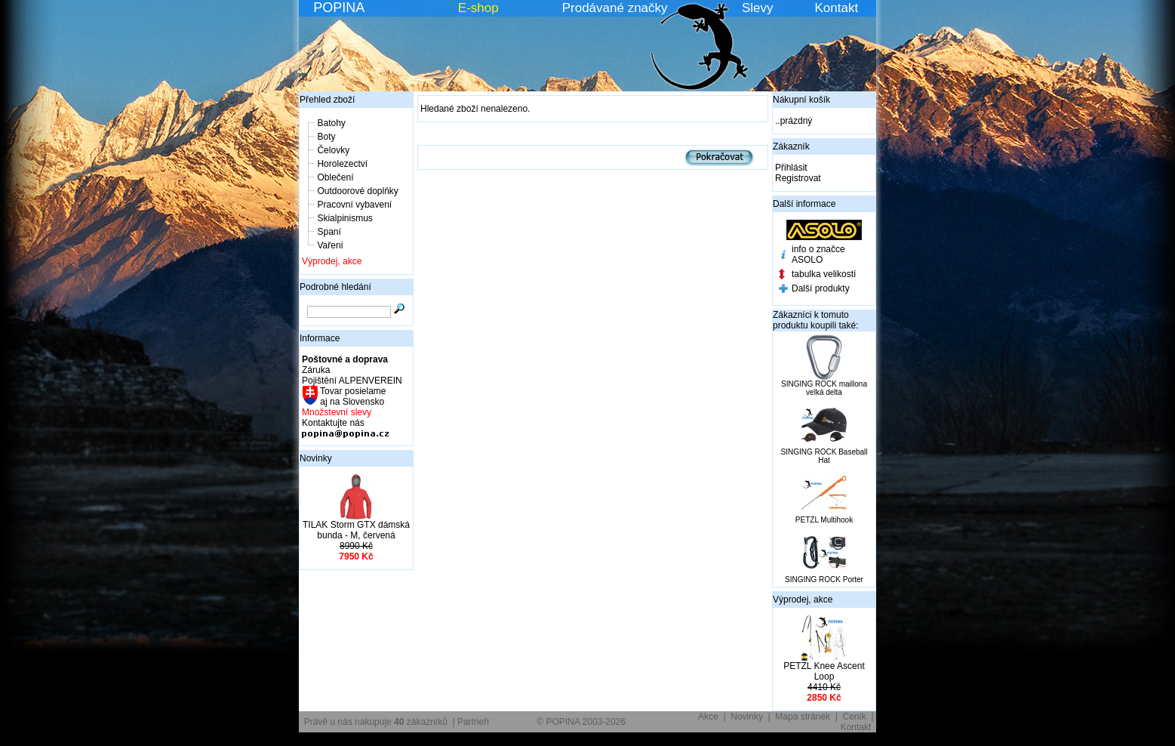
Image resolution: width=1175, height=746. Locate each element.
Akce (708, 716)
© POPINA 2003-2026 (581, 722)
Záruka (316, 370)
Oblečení (335, 177)
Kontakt (837, 8)
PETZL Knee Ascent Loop (824, 671)
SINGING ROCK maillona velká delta (824, 388)
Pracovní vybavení (354, 204)
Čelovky (333, 150)
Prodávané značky (615, 8)
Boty (326, 136)
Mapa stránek (802, 716)
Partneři (473, 722)
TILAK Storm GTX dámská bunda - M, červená (356, 530)
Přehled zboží (327, 99)
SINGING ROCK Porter (824, 579)
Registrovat (798, 178)
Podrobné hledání (335, 287)
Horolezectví (342, 164)
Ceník (854, 716)
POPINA (338, 7)
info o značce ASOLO (818, 254)
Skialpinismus (344, 218)
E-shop (478, 8)
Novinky (316, 458)
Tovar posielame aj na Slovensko (352, 396)
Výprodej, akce (331, 261)
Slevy (758, 8)
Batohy (331, 123)
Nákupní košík (801, 99)
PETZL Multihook (824, 520)
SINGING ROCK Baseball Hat (823, 456)
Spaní (328, 232)
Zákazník (791, 146)
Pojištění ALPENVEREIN (352, 380)
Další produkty (821, 288)
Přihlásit (791, 167)
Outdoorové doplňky (357, 191)
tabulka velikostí (824, 274)
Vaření (330, 245)
